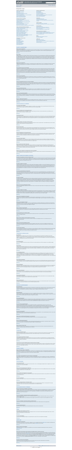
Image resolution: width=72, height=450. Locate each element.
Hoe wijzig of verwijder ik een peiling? (21, 31)
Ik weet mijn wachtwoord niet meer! (21, 15)
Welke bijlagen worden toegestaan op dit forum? (41, 36)
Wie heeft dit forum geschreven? (40, 39)
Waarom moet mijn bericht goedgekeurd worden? (22, 35)
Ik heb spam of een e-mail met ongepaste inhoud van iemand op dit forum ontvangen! (44, 20)
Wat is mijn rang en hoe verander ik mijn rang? (22, 24)
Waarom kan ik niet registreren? (20, 12)
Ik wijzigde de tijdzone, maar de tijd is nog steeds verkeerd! (23, 21)
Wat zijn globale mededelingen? (20, 41)
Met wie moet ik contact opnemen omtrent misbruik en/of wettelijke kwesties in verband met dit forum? (45, 41)
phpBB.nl (39, 447)
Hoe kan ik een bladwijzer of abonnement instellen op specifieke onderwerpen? (45, 32)
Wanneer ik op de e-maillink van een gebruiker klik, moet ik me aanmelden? (25, 25)
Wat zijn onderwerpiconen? (20, 44)
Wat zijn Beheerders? (38, 11)
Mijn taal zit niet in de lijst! (19, 22)
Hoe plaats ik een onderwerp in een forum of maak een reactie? (24, 27)
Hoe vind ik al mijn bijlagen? (39, 37)
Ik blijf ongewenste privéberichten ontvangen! (41, 19)
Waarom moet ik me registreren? (20, 11)
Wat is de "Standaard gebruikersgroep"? (41, 15)
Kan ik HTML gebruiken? (19, 39)
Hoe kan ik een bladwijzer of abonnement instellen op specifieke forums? (44, 33)
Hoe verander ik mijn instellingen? (20, 19)
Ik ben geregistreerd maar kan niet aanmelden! (22, 13)
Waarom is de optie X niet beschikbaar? (40, 40)
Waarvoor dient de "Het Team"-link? (40, 16)
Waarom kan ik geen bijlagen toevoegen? (21, 32)
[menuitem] (21, 5)
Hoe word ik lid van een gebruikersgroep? (41, 13)
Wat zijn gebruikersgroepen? (39, 12)
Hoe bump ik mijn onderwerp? (20, 36)
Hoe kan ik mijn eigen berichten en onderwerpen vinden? (42, 29)
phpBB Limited (44, 422)
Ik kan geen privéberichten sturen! (40, 18)
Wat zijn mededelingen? (19, 42)
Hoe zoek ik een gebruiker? (39, 28)
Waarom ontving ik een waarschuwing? (21, 33)
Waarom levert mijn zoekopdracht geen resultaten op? (42, 27)
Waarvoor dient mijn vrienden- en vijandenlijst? (41, 23)
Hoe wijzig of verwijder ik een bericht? (21, 28)
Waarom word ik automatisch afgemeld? (21, 16)
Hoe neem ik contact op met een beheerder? (41, 42)
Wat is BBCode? (18, 38)
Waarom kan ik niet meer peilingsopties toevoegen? (22, 30)
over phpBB (36, 423)
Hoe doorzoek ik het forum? (39, 26)
